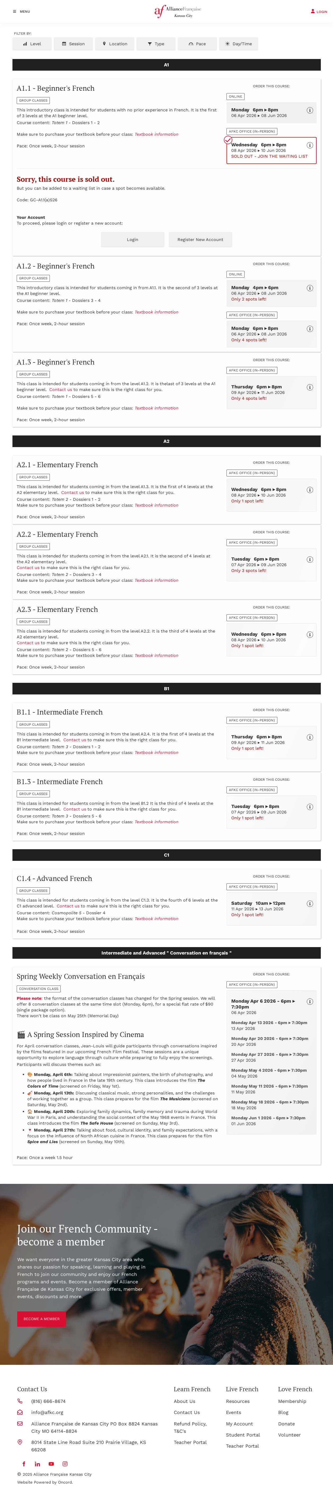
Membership (292, 1401)
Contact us (60, 389)
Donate (286, 1423)
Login (132, 239)
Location (114, 43)
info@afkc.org (47, 1412)
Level (32, 43)
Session (73, 43)
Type (156, 43)
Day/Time (238, 43)
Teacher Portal (190, 1442)
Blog (283, 1412)
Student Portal (243, 1435)
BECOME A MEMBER (40, 1315)
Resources (238, 1401)
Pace (197, 43)
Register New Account (200, 239)
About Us (184, 1401)
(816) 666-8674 (48, 1401)
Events (233, 1412)
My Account (239, 1423)
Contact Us (187, 1412)
